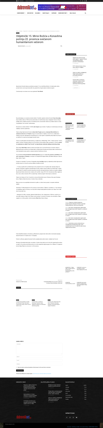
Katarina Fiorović (21, 45)
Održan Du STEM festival (21, 281)
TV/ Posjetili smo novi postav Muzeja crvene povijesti (69, 141)
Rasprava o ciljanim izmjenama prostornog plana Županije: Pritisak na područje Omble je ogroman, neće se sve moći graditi (75, 204)
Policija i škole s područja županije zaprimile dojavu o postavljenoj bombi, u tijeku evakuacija (55, 392)
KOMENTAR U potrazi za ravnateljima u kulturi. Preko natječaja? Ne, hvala (82, 268)
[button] (85, 13)
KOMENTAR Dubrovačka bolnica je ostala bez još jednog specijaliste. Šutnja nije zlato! (82, 284)
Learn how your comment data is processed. (42, 373)
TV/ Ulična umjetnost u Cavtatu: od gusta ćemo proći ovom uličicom (81, 126)
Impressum (69, 426)
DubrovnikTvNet (68, 123)
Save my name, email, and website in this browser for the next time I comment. (34, 367)
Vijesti (18, 300)
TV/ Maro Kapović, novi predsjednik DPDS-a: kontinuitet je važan (81, 141)
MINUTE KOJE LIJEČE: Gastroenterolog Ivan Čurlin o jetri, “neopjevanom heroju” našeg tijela (69, 127)
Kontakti (77, 426)
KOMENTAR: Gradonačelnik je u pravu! (70, 283)
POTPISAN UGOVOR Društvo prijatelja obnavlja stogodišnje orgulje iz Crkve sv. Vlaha (30, 402)
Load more (76, 87)
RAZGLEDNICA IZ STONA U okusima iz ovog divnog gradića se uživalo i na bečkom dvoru (30, 395)
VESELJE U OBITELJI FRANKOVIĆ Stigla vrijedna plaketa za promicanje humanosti (79, 74)
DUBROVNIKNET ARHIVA (93, 426)
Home (17, 31)
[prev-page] (17, 309)
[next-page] (19, 309)
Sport (49, 300)
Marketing (74, 426)
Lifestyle (20, 31)
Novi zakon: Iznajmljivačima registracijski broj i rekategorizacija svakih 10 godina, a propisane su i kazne (76, 209)
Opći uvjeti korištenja (84, 426)
